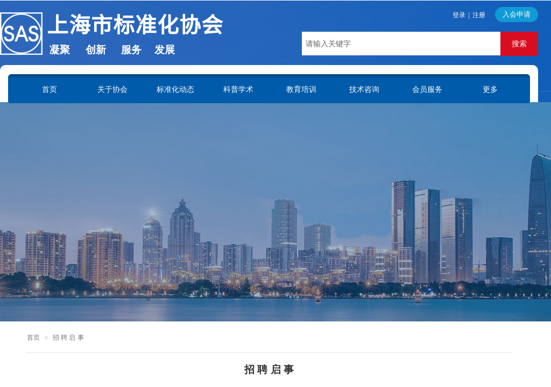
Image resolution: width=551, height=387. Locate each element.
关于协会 (112, 89)
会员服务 (427, 89)
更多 (490, 89)
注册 (478, 15)
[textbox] (401, 43)
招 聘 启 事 (68, 337)
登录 (459, 15)
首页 (49, 89)
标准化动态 (175, 89)
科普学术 (238, 89)
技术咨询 (364, 89)
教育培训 (301, 89)
